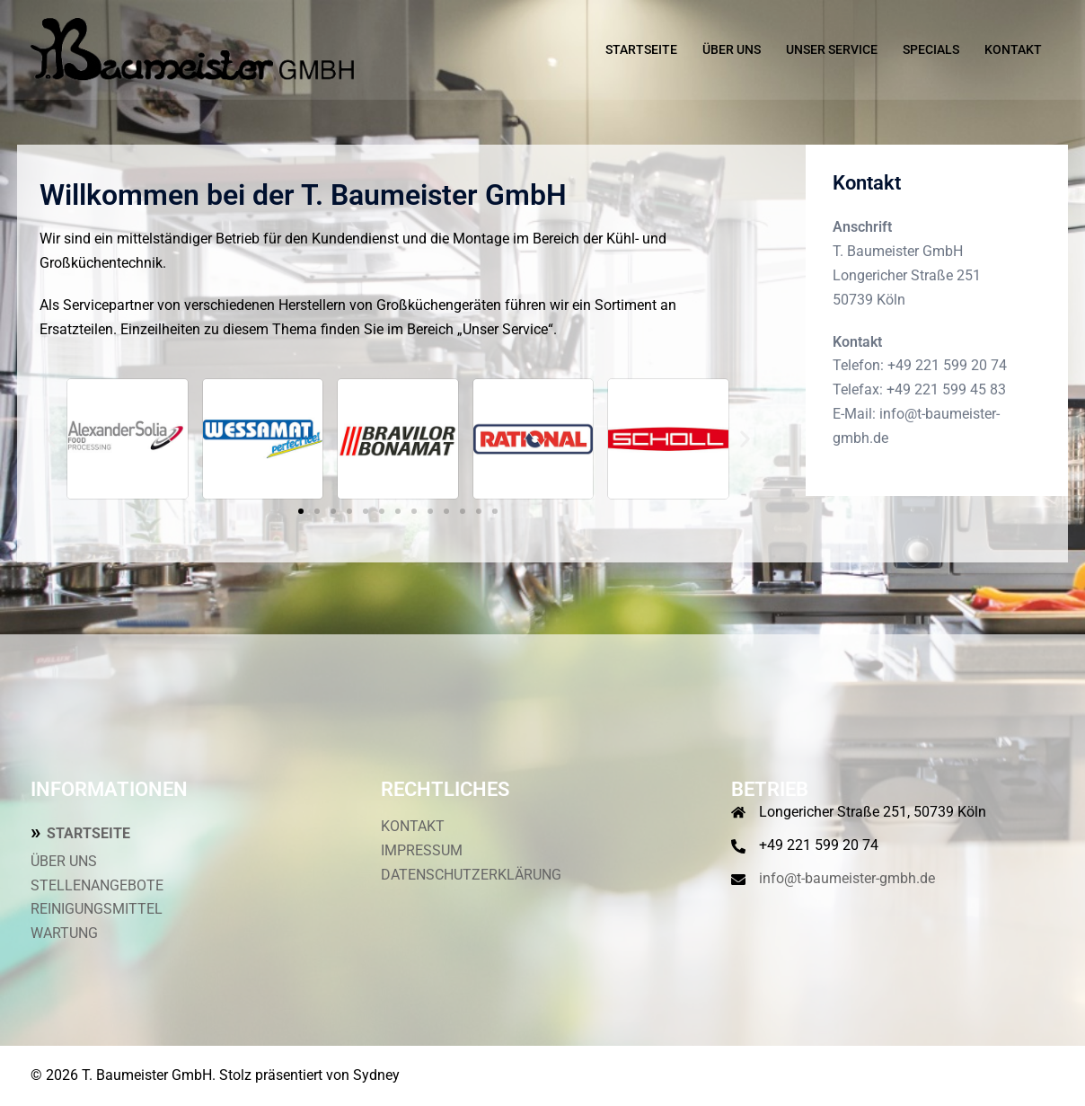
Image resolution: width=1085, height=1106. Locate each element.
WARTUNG (64, 933)
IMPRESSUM (422, 850)
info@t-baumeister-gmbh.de (847, 878)
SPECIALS (931, 49)
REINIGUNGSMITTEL (97, 908)
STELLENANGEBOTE (97, 885)
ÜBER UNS (731, 49)
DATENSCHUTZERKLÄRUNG (471, 874)
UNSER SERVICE (832, 49)
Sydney (376, 1075)
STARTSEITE (641, 49)
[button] (51, 439)
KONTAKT (1013, 49)
